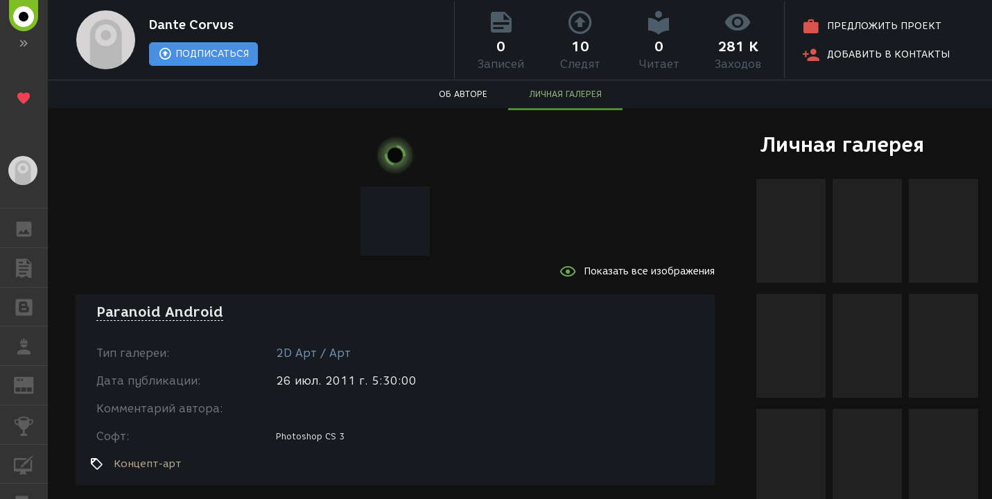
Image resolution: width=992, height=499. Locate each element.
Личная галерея (842, 144)
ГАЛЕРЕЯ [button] (31, 228)
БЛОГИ (31, 306)
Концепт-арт (147, 463)
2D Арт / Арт (313, 353)
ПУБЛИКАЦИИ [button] (31, 267)
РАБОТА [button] (31, 345)
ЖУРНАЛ (31, 384)
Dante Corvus (191, 25)
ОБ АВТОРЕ (463, 94)
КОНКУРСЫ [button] (31, 424)
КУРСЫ (31, 463)
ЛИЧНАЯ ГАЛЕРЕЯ (565, 94)
